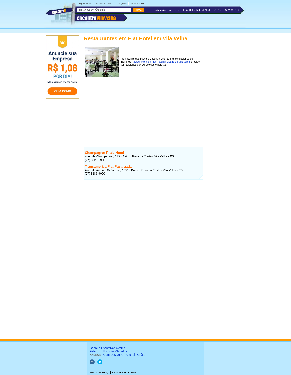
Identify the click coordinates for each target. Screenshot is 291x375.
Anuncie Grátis (135, 354)
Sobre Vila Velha (138, 3)
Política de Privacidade (124, 372)
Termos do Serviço (99, 372)
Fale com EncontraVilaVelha (108, 351)
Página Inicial (85, 3)
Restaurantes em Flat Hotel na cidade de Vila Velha (161, 61)
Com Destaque (113, 354)
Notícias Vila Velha (104, 3)
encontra (96, 18)
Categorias (122, 3)
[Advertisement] (143, 107)
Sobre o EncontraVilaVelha (107, 348)
